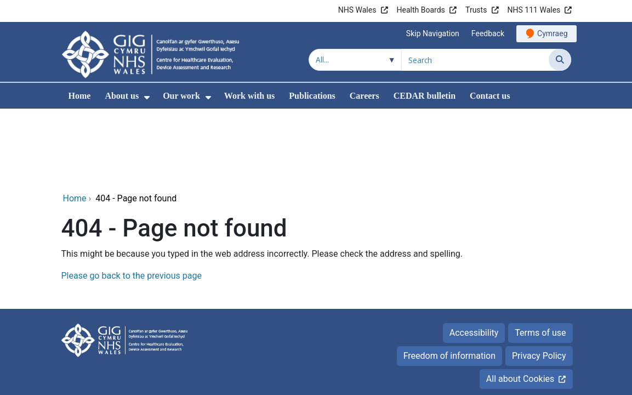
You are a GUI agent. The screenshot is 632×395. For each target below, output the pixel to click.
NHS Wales (357, 9)
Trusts (476, 9)
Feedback (487, 33)
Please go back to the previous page (131, 201)
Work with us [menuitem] (249, 95)
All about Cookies (520, 304)
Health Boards (421, 9)
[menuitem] (147, 97)
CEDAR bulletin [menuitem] (425, 95)
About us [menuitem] (122, 95)
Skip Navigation (432, 33)
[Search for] (475, 60)
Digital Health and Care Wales (501, 361)
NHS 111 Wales (534, 9)
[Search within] (355, 60)
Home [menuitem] (80, 95)
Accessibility (474, 258)
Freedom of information (449, 281)
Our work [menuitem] (181, 95)
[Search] (560, 60)
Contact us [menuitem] (490, 95)
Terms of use (540, 258)
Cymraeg (552, 33)
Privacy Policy (539, 281)
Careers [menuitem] (364, 95)
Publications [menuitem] (312, 95)
